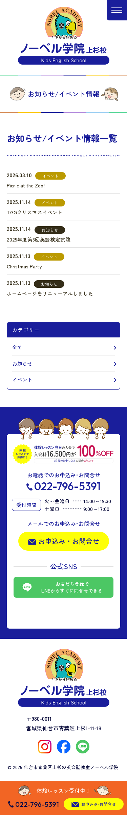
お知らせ (22, 363)
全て (17, 347)
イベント (22, 379)
